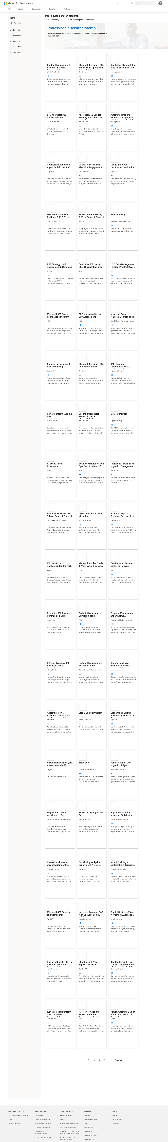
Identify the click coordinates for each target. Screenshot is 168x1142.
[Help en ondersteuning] (122, 3)
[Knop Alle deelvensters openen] (8, 9)
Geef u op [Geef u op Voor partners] (63, 1119)
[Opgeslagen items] (127, 3)
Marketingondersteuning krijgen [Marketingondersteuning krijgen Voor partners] (70, 1123)
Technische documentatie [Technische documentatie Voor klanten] (43, 1123)
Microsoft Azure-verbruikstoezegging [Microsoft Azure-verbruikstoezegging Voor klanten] (41, 1132)
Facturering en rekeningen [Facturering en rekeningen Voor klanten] (43, 1137)
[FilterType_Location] (10, 30)
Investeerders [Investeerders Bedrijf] (115, 1123)
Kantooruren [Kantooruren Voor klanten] (39, 1115)
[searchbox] (27, 23)
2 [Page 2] (94, 1060)
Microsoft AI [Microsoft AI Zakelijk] (87, 1115)
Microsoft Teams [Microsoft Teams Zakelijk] (89, 1139)
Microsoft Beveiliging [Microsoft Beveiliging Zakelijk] (90, 1119)
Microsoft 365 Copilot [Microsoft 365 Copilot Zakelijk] (90, 1135)
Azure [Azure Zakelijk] (86, 1123)
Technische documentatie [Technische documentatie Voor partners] (68, 1127)
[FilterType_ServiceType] (10, 46)
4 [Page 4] (104, 1060)
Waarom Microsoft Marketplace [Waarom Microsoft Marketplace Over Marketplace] (18, 1115)
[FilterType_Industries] (10, 41)
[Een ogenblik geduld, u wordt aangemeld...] (160, 3)
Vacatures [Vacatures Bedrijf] (114, 1115)
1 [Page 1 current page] (88, 1060)
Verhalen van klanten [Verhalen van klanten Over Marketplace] (14, 1123)
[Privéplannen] (132, 3)
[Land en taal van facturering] (145, 3)
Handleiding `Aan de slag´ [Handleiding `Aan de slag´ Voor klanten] (43, 1119)
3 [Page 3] (99, 1060)
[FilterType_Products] (10, 35)
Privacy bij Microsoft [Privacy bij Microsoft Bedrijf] (117, 1119)
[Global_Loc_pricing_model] (10, 52)
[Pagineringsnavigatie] (106, 1062)
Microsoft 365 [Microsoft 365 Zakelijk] (88, 1131)
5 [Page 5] (109, 1060)
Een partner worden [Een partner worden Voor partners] (66, 1115)
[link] (60, 77)
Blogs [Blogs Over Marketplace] (10, 1119)
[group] (48, 76)
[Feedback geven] (117, 3)
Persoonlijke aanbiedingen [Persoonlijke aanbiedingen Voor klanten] (43, 1127)
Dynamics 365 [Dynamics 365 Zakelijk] (88, 1127)
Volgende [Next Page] (118, 1060)
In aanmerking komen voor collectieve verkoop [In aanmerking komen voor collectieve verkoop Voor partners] (68, 1138)
